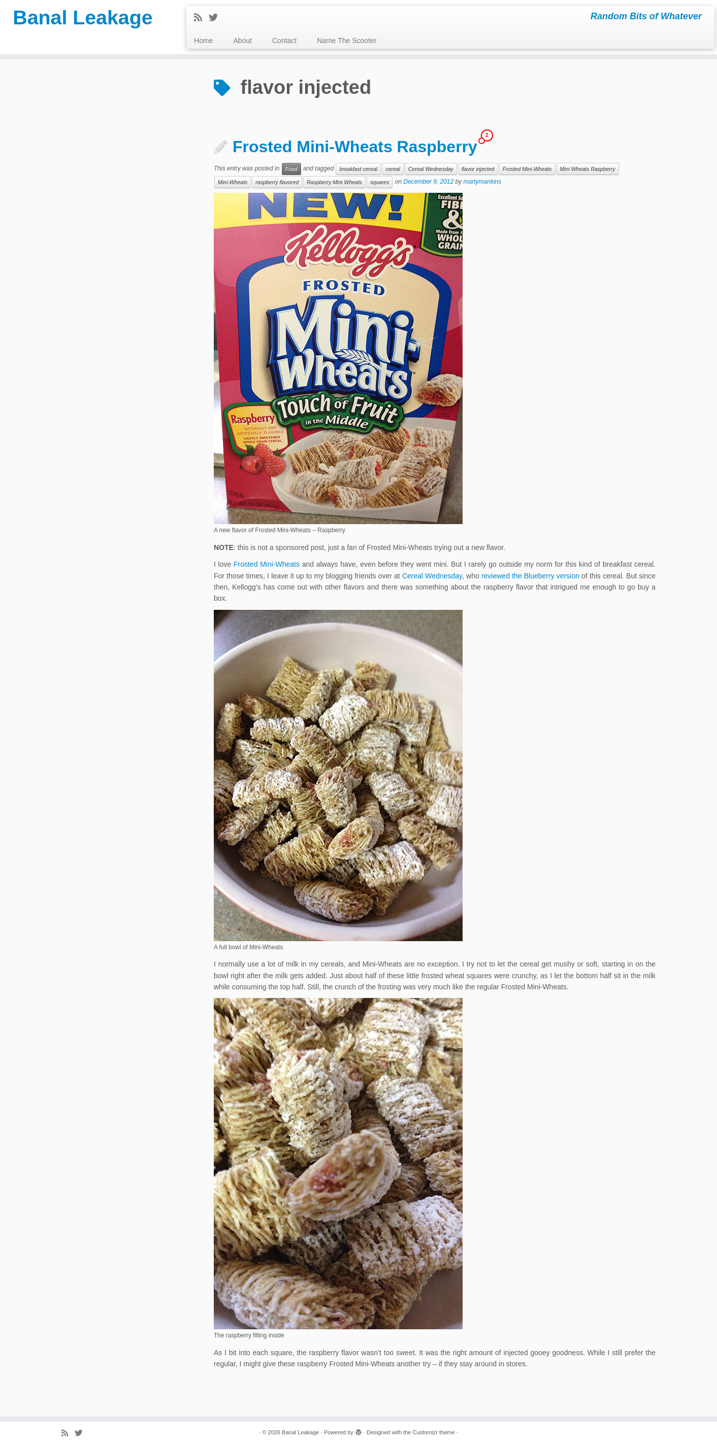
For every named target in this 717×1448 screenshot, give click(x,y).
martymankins (483, 182)
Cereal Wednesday (430, 169)
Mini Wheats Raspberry (587, 169)
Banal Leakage (83, 18)
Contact (284, 41)
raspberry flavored (277, 182)
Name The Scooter (346, 41)
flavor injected (478, 169)
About (242, 41)
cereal (392, 169)
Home (203, 41)
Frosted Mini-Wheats (527, 169)
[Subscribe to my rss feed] (201, 18)
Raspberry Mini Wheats (334, 182)
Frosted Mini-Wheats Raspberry (355, 146)
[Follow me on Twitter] (216, 18)
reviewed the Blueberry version (530, 576)
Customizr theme (433, 1432)
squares (379, 182)
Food (291, 169)
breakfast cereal (358, 169)
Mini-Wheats (232, 182)
